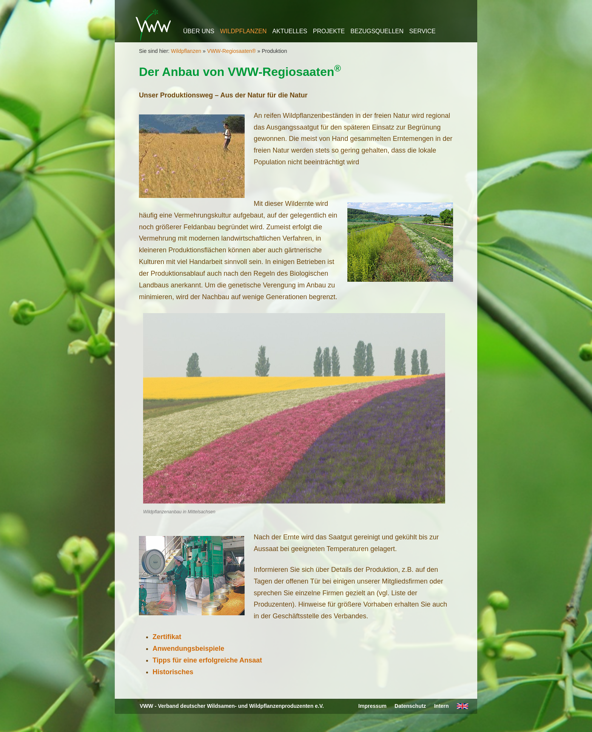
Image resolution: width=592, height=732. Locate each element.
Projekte (329, 31)
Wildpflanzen (243, 31)
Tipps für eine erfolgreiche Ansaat (207, 660)
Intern (441, 706)
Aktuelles (289, 31)
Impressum (372, 706)
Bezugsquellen (376, 31)
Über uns (198, 31)
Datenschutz (410, 706)
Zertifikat (167, 637)
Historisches (173, 672)
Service (422, 31)
